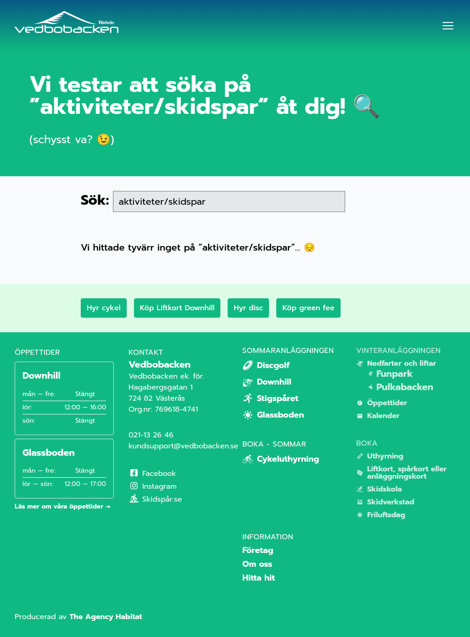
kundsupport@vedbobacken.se (183, 446)
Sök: (95, 200)
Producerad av (78, 616)
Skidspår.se (155, 499)
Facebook (152, 473)
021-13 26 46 (151, 435)
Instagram (153, 486)
